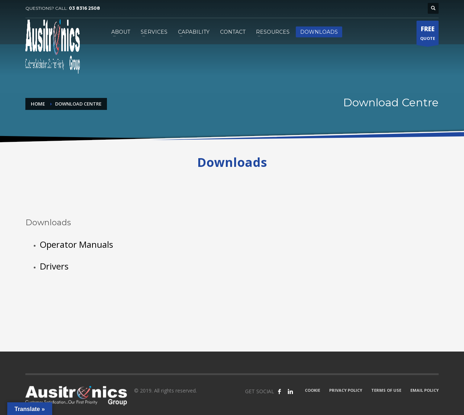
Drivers (54, 266)
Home (38, 103)
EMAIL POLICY (424, 390)
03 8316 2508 (84, 8)
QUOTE (428, 34)
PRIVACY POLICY (345, 390)
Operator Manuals (76, 244)
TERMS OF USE (386, 390)
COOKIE (312, 390)
